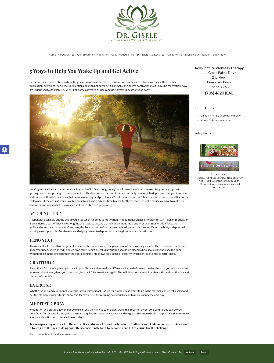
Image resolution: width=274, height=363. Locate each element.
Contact (155, 54)
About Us (64, 54)
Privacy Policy (175, 352)
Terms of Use (160, 352)
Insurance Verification (197, 54)
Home (52, 54)
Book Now (219, 54)
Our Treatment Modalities (93, 54)
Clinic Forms (174, 54)
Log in (204, 352)
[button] (4, 149)
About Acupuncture (122, 54)
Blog (145, 54)
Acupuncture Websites (76, 352)
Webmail (190, 352)
